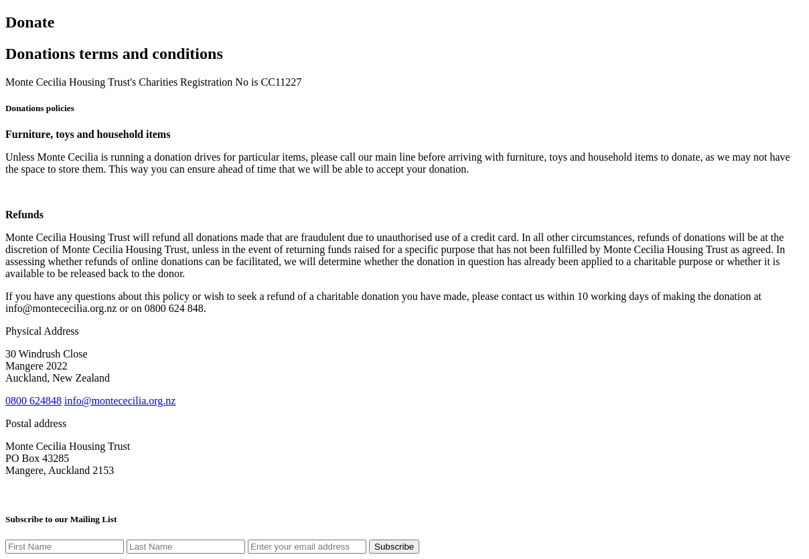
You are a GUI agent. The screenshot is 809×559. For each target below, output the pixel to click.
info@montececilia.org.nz (119, 400)
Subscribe (394, 547)
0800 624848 (33, 400)
